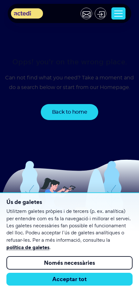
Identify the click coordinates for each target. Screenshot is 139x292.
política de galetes (27, 247)
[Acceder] (100, 13)
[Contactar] (86, 13)
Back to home (69, 112)
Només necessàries (69, 263)
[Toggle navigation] (118, 13)
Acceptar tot (69, 279)
